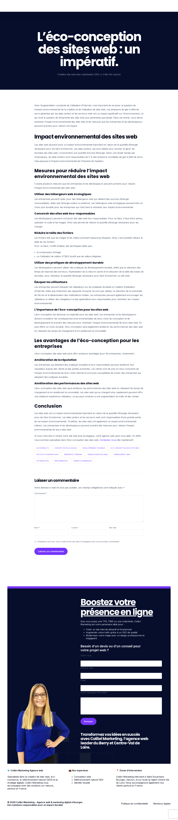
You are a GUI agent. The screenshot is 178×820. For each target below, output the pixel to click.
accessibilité (43, 448)
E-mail (75, 528)
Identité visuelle (82, 782)
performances (61, 461)
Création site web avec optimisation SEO (78, 74)
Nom (37, 528)
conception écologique (66, 448)
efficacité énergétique (48, 454)
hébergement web (122, 454)
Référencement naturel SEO (88, 779)
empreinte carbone (73, 454)
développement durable (94, 448)
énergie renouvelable (98, 454)
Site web (112, 528)
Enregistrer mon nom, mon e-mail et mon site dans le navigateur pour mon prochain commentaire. (79, 542)
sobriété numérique (82, 461)
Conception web (82, 776)
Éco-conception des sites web (125, 448)
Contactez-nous (108, 440)
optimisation (43, 461)
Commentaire (40, 493)
